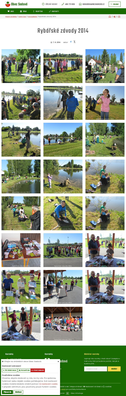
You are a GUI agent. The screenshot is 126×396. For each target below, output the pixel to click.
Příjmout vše (7, 392)
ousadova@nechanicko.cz (94, 4)
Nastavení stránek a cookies (97, 386)
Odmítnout (18, 392)
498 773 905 (70, 4)
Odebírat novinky (91, 354)
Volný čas (22, 16)
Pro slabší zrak (62, 386)
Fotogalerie (32, 16)
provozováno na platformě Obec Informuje (63, 393)
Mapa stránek (76, 386)
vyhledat (115, 4)
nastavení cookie (48, 384)
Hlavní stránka (11, 16)
